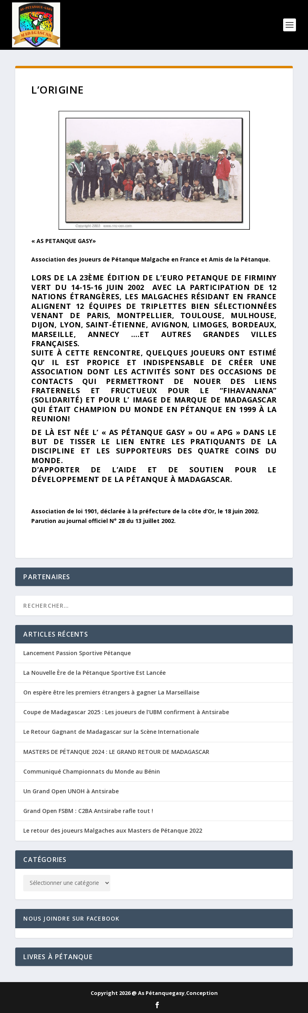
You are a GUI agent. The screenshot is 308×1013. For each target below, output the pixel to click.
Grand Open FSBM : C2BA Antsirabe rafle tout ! (88, 811)
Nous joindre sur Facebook (71, 918)
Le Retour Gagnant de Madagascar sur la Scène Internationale (111, 731)
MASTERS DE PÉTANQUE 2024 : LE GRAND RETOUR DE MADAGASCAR (116, 752)
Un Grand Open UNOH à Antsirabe (71, 791)
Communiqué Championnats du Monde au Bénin (91, 771)
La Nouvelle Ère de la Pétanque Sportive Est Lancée (94, 672)
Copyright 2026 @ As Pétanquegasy (137, 993)
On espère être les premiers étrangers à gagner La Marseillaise (111, 692)
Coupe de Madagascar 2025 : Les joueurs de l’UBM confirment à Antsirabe (126, 712)
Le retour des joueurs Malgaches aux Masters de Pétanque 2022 (112, 830)
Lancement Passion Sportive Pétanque (77, 653)
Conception (202, 993)
